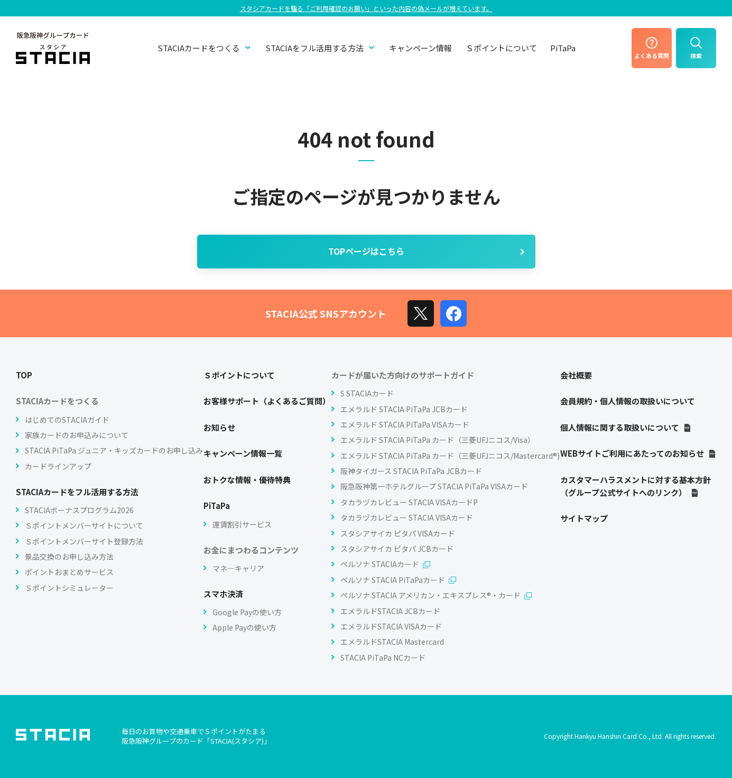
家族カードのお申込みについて (76, 435)
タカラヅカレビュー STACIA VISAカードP (409, 502)
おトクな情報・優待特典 (247, 479)
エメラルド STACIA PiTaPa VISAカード (404, 424)
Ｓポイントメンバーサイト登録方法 (84, 541)
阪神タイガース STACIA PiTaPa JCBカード (411, 471)
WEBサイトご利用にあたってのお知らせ (638, 453)
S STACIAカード (367, 393)
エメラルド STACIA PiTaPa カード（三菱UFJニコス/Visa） (437, 439)
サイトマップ (584, 518)
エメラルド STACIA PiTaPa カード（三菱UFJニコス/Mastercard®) (450, 455)
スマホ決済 (223, 593)
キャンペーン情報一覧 (242, 453)
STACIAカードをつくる (204, 47)
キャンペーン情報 (420, 47)
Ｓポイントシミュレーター (69, 587)
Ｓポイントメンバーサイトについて (84, 525)
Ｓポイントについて (501, 47)
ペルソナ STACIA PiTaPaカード (398, 580)
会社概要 (576, 375)
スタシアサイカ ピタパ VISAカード (397, 533)
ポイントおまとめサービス (69, 572)
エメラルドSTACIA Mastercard (392, 641)
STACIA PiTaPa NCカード (382, 657)
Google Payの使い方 (247, 612)
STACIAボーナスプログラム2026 (79, 510)
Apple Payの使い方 (244, 627)
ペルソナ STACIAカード (385, 564)
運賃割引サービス (242, 524)
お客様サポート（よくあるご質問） (266, 400)
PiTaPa (563, 47)
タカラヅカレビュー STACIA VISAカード (406, 517)
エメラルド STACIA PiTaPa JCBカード (404, 409)
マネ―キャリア (238, 568)
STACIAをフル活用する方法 (320, 47)
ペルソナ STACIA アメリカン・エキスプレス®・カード (436, 595)
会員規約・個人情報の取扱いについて (627, 400)
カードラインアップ (58, 466)
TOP (24, 375)
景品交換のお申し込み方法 (69, 556)
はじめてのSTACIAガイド (67, 419)
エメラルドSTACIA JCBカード (390, 611)
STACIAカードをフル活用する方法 (77, 491)
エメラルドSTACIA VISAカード (391, 626)
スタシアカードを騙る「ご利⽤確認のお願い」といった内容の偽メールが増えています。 (366, 8)
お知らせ (219, 427)
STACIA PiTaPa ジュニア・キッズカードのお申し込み (114, 450)
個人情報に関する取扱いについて (625, 427)
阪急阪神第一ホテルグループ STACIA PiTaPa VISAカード (434, 486)
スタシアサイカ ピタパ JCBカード (396, 548)
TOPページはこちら (427, 251)
